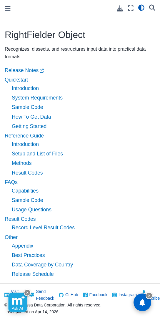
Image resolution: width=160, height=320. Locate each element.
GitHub (71, 294)
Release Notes (22, 70)
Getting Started (29, 126)
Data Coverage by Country (42, 265)
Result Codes (27, 173)
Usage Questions (31, 210)
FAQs (11, 182)
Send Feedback (45, 295)
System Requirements (37, 98)
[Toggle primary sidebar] (7, 8)
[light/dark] (141, 7)
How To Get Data (31, 117)
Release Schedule (33, 274)
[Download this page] (119, 8)
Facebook (98, 294)
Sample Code (27, 107)
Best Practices (28, 255)
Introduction (25, 88)
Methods (21, 163)
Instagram (128, 294)
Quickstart (16, 80)
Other (11, 237)
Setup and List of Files (37, 154)
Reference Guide (24, 136)
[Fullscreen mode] (130, 8)
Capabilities (25, 191)
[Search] (152, 7)
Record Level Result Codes (43, 228)
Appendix (22, 246)
